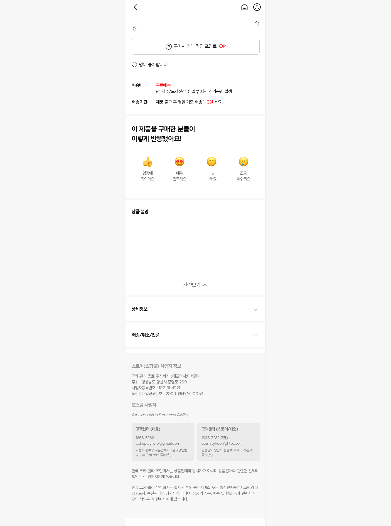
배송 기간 (139, 102)
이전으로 (135, 7)
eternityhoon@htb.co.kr (221, 444)
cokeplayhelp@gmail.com (158, 444)
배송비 (137, 85)
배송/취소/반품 (146, 335)
